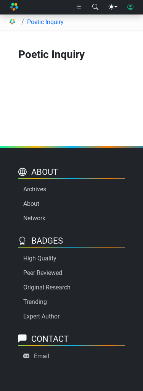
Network (34, 218)
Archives (34, 189)
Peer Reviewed (42, 272)
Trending (35, 301)
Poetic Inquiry (45, 22)
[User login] (130, 7)
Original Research (47, 287)
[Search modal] (95, 7)
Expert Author (41, 316)
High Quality (39, 258)
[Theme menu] (112, 7)
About (31, 203)
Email (41, 356)
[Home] (14, 7)
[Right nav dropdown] (79, 7)
